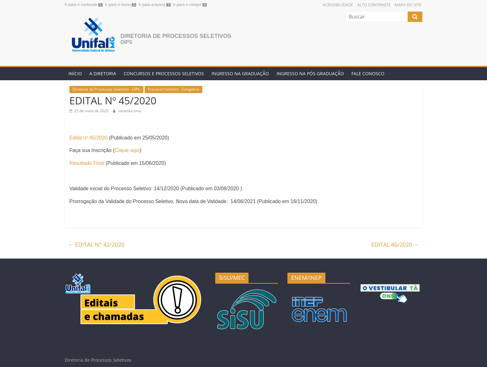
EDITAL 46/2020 (395, 244)
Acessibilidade (338, 5)
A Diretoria (102, 73)
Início (75, 73)
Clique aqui (127, 150)
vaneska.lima (129, 110)
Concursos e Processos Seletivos (164, 73)
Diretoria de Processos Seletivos (175, 36)
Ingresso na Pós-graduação (310, 73)
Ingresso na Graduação (240, 73)
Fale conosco (367, 73)
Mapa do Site (407, 5)
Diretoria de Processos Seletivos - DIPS (106, 89)
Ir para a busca (152, 4)
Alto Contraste (374, 5)
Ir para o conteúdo (81, 4)
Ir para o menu (118, 4)
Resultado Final (86, 163)
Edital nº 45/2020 (88, 137)
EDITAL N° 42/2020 (96, 244)
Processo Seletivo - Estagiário (173, 89)
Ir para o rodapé (187, 4)
